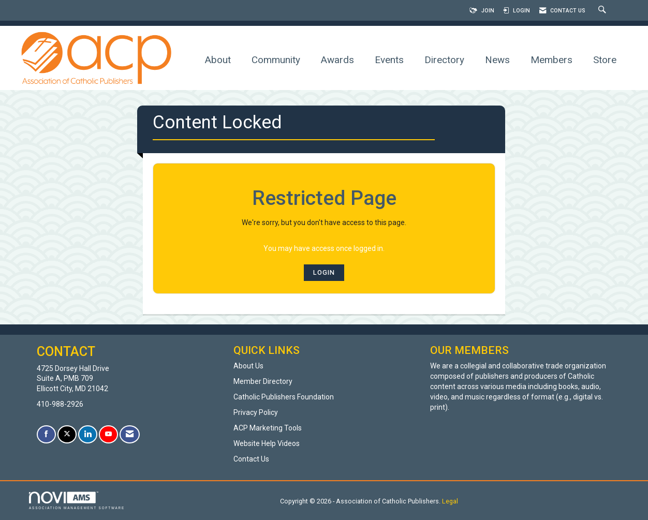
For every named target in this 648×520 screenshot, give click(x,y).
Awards (337, 60)
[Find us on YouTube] (108, 434)
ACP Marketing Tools (267, 428)
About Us (248, 366)
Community (276, 60)
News (497, 60)
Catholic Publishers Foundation (283, 397)
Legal (450, 501)
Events (389, 60)
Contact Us (251, 459)
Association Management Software (77, 501)
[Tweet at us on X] (67, 434)
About (218, 60)
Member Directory (262, 381)
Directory (444, 60)
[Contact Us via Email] (130, 434)
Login (324, 272)
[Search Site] (603, 11)
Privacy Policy (255, 412)
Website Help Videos (266, 443)
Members (551, 60)
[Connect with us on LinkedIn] (87, 434)
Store (604, 60)
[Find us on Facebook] (46, 434)
